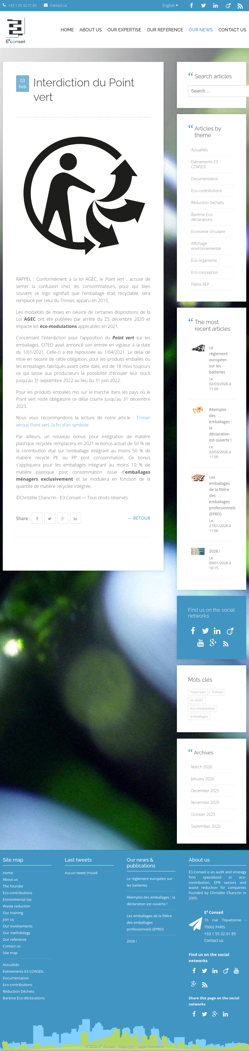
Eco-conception (204, 272)
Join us (8, 919)
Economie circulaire (208, 231)
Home (67, 29)
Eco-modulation (202, 708)
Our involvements (18, 926)
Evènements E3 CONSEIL (204, 164)
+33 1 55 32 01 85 (220, 933)
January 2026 (202, 778)
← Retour (139, 518)
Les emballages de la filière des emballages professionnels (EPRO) (149, 922)
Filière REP (200, 284)
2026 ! (132, 941)
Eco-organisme (204, 260)
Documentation (204, 178)
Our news (201, 29)
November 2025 (205, 802)
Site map (10, 952)
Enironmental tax (17, 899)
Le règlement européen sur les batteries (149, 882)
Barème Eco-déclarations (202, 217)
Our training (13, 912)
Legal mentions (151, 1045)
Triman (217, 692)
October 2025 (203, 814)
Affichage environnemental (206, 246)
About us (90, 29)
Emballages (199, 716)
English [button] (170, 5)
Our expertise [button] (124, 29)
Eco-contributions (206, 190)
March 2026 (201, 766)
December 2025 (205, 790)
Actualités (199, 149)
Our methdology (16, 932)
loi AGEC (197, 700)
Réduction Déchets (207, 202)
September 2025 (205, 826)
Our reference (165, 29)
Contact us (232, 29)
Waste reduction (16, 906)
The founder (13, 886)
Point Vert (198, 692)
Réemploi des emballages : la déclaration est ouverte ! (151, 900)
